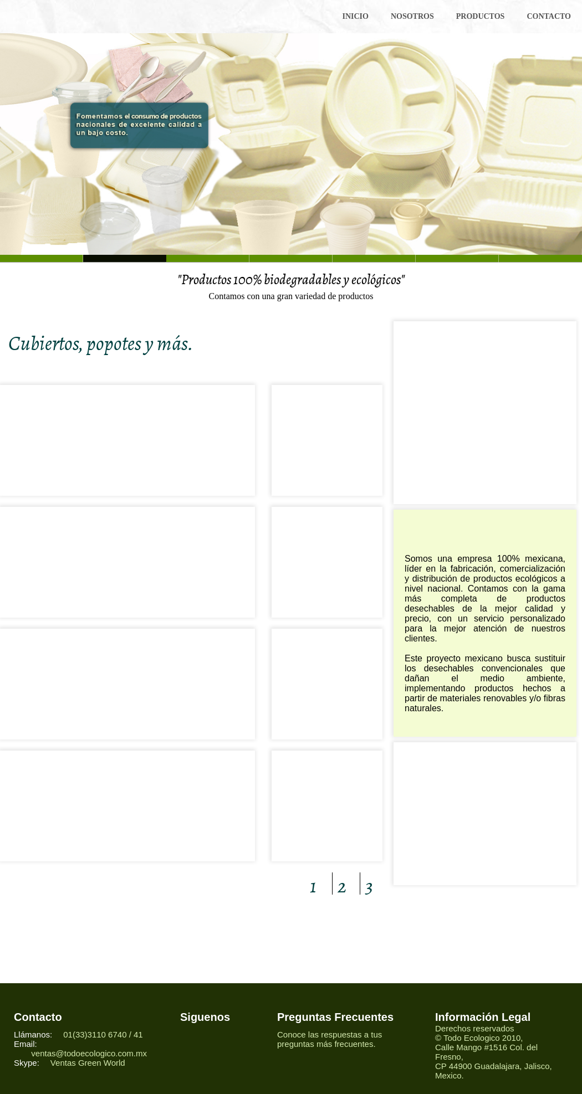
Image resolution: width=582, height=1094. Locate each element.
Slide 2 (207, 258)
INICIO (355, 16)
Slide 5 (457, 258)
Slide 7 (540, 258)
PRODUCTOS (480, 16)
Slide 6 (41, 258)
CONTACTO (549, 16)
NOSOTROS (412, 16)
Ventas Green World (87, 1062)
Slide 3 (291, 258)
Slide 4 (374, 258)
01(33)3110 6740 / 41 (104, 1034)
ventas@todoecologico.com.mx (89, 1053)
